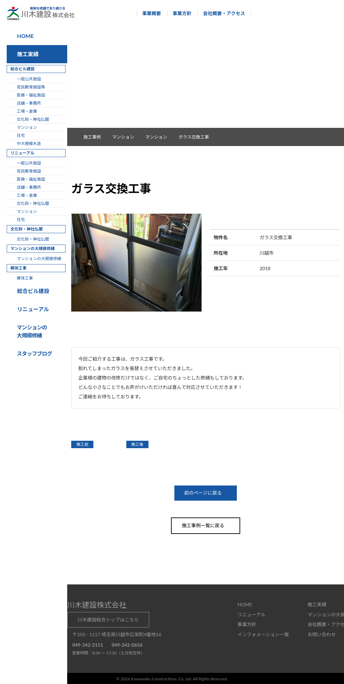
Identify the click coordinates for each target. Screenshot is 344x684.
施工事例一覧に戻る (205, 525)
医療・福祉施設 (31, 95)
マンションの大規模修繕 (39, 258)
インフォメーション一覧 (263, 634)
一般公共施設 (29, 78)
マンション (160, 137)
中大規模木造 (29, 143)
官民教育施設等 (31, 86)
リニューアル (32, 309)
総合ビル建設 (32, 291)
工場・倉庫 (27, 111)
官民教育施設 (29, 171)
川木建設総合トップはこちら (108, 619)
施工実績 (26, 54)
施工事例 (95, 137)
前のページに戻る (205, 493)
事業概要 (148, 13)
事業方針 (178, 13)
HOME (25, 36)
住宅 (21, 135)
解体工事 (25, 278)
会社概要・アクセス (221, 13)
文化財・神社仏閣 (33, 119)
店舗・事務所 (29, 103)
